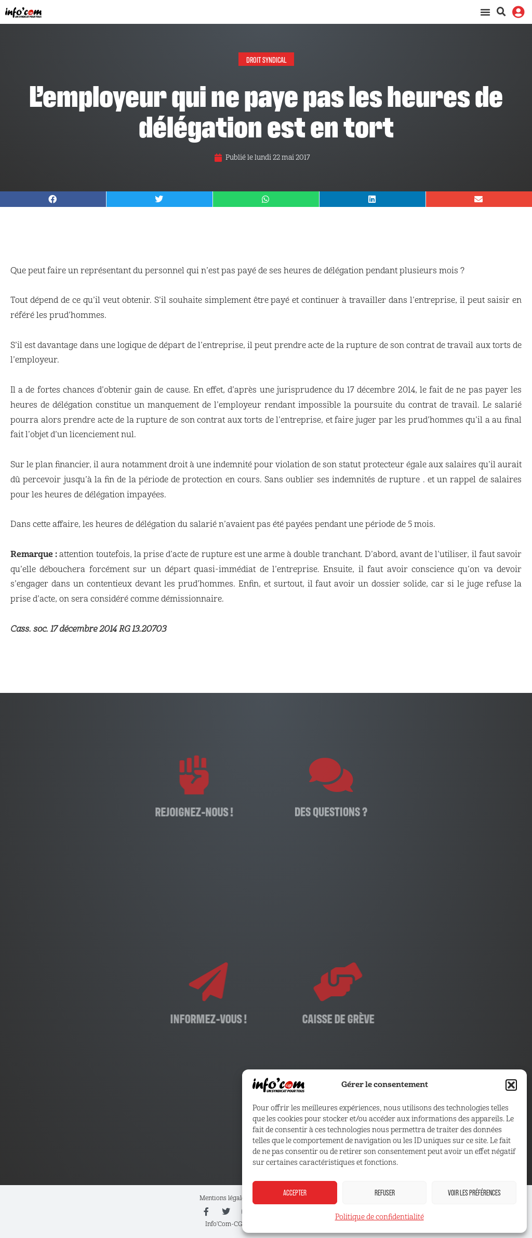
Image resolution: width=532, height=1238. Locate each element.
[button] (511, 1085)
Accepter (295, 1192)
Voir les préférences (474, 1192)
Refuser (385, 1192)
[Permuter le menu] (485, 12)
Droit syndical (266, 59)
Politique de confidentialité (379, 1217)
